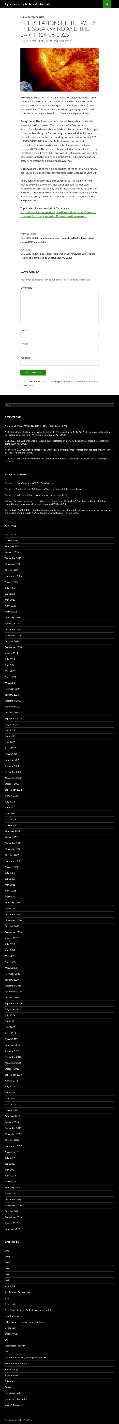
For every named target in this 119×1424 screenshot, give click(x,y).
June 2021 (10, 878)
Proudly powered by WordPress (18, 1420)
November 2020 (13, 920)
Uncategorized (12, 1393)
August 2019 (11, 1009)
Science (40, 17)
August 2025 (11, 581)
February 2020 (12, 973)
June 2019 (10, 1021)
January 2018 (12, 1122)
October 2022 (12, 783)
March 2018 (11, 1110)
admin (44, 41)
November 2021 (13, 849)
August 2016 (11, 1223)
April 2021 (10, 890)
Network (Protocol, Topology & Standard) (26, 1357)
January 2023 (12, 766)
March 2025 (11, 611)
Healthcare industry (15, 1345)
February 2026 (12, 546)
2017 (7, 1250)
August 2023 (11, 724)
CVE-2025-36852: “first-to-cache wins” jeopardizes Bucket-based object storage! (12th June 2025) (59, 237)
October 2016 (12, 1211)
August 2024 (11, 653)
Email (24, 343)
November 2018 (13, 1062)
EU (6, 1339)
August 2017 (11, 1151)
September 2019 (13, 1003)
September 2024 (13, 647)
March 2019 (11, 1039)
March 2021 (11, 896)
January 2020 (12, 979)
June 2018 (10, 1092)
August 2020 (11, 938)
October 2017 (12, 1140)
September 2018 (13, 1074)
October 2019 (12, 997)
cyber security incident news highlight (24, 1321)
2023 (7, 1280)
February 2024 (12, 688)
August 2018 (11, 1080)
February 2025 (12, 617)
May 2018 (10, 1098)
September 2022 (13, 789)
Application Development (18, 1292)
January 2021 (12, 908)
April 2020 (10, 961)
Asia (7, 1298)
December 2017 (13, 1128)
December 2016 (13, 1199)
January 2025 (12, 623)
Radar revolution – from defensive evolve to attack (41, 495)
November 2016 (13, 1205)
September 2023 (13, 718)
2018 (7, 1256)
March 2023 (11, 754)
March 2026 (11, 540)
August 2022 (11, 795)
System (8, 1387)
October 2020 (12, 926)
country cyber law (14, 1315)
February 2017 (12, 1187)
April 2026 (10, 534)
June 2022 (10, 807)
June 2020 (10, 950)
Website (25, 357)
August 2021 (11, 866)
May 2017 (10, 1169)
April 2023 (10, 748)
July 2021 (10, 872)
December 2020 (13, 914)
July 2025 (10, 587)
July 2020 (10, 944)
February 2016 (12, 1229)
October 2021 (12, 855)
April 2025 (10, 605)
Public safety (27, 17)
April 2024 (10, 676)
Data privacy (11, 1333)
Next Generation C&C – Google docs (34, 483)
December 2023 (13, 700)
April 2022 (10, 819)
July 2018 (10, 1086)
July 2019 (10, 1015)
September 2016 (13, 1217)
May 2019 (10, 1027)
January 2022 (12, 837)
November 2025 (13, 564)
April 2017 (10, 1175)
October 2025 (12, 570)
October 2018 (12, 1068)
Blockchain (10, 1304)
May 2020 (10, 956)
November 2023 (13, 706)
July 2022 (10, 801)
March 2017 (11, 1181)
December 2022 (13, 771)
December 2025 (13, 558)
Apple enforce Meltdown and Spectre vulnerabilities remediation (49, 489)
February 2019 (12, 1045)
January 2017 (12, 1193)
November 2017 (13, 1134)
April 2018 (10, 1104)
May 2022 (10, 813)
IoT (6, 1351)
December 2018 (13, 1056)
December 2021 (13, 843)
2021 (7, 1274)
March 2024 (11, 682)
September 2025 (13, 576)
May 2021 (10, 884)
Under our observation (16, 1399)
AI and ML (10, 1286)
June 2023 (10, 736)
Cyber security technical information (29, 4)
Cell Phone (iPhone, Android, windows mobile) (29, 1310)
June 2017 (10, 1163)
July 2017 (10, 1157)
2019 (7, 1262)
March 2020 (11, 967)
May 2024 (10, 671)
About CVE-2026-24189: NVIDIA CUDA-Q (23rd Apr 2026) (36, 425)
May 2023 (10, 742)
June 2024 (10, 665)
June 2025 (10, 593)
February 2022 (12, 831)
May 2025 (10, 599)
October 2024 (12, 641)
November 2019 (13, 991)
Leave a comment (62, 41)
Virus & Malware (13, 1405)
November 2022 (13, 777)
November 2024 (13, 635)
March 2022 (11, 825)
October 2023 (12, 712)
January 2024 (12, 694)
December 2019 (13, 985)
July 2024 (10, 659)
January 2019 (12, 1050)
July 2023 (10, 730)
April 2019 (10, 1033)
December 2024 (13, 629)
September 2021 (13, 861)
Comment (26, 287)
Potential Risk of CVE (16, 1363)
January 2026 (12, 552)
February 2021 (12, 902)
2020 (7, 1268)
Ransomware (11, 1375)
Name (24, 329)
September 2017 (13, 1145)
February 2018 (12, 1116)
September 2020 (13, 932)
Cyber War (10, 1327)
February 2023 (12, 760)
